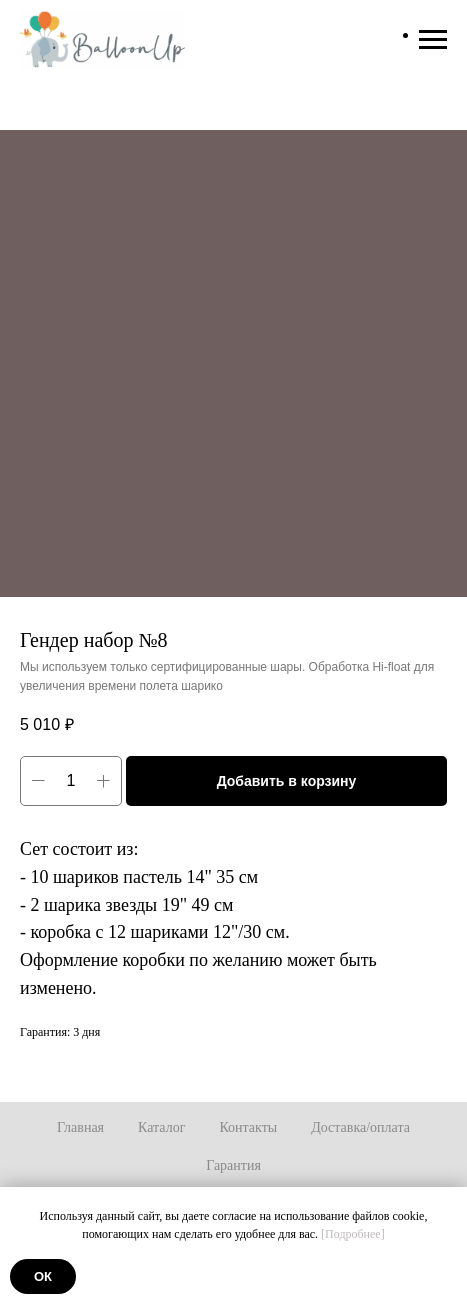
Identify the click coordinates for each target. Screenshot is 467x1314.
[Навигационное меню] (433, 40)
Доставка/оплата (360, 1127)
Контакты (248, 1127)
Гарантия (233, 1165)
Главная (80, 1127)
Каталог (161, 1127)
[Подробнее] (353, 1234)
